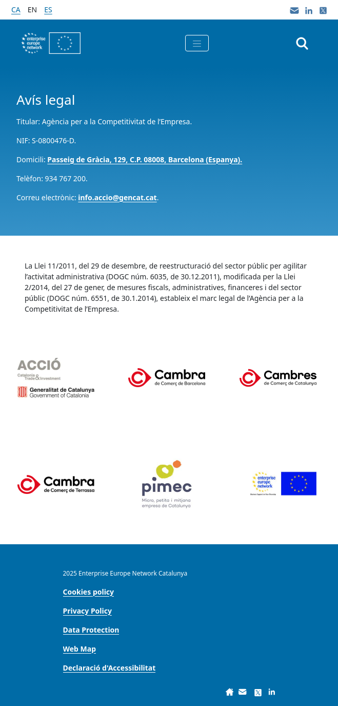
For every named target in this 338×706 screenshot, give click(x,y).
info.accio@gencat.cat (117, 197)
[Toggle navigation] (197, 43)
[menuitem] (88, 591)
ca (16, 9)
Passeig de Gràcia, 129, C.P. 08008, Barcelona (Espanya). (144, 159)
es (48, 9)
